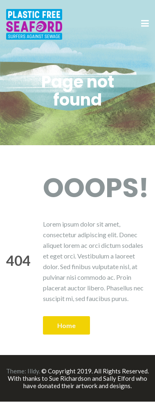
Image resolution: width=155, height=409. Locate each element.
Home (66, 325)
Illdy (33, 371)
